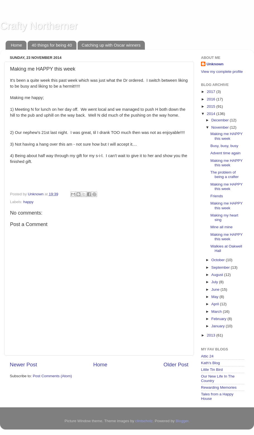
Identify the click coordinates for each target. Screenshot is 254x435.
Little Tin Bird (212, 369)
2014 (211, 114)
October (218, 260)
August (217, 275)
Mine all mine (221, 227)
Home (16, 45)
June (216, 289)
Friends (216, 196)
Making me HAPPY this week (226, 136)
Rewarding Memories (219, 387)
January (218, 326)
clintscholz (143, 421)
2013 (211, 335)
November (220, 127)
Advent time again (225, 153)
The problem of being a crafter (224, 174)
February (219, 319)
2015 (211, 106)
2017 (211, 92)
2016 (211, 99)
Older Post (176, 364)
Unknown (215, 64)
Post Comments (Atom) (52, 376)
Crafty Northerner (39, 26)
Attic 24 (207, 356)
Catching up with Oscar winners (111, 45)
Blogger (182, 421)
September (221, 267)
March (217, 311)
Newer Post (23, 364)
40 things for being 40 (52, 45)
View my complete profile (222, 71)
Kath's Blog (210, 363)
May (215, 297)
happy (28, 202)
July (215, 282)
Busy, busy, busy (224, 146)
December (220, 120)
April (215, 304)
